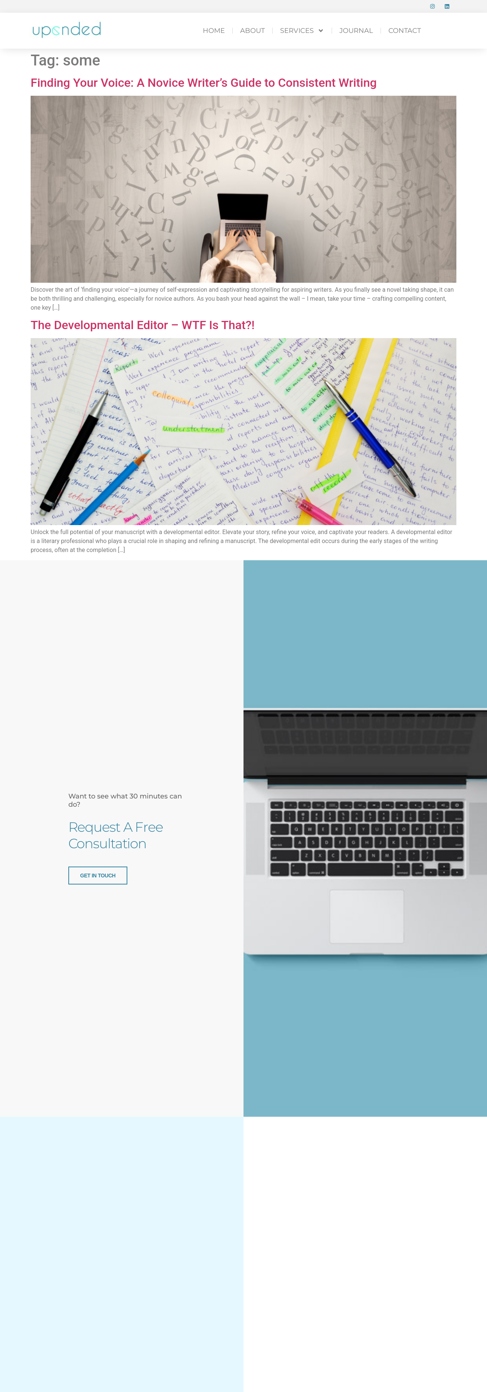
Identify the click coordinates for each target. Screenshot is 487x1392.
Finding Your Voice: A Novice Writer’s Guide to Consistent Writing (204, 83)
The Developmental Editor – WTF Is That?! (143, 325)
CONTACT (404, 31)
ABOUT (252, 31)
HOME (214, 31)
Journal (356, 31)
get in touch (98, 876)
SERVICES (302, 31)
